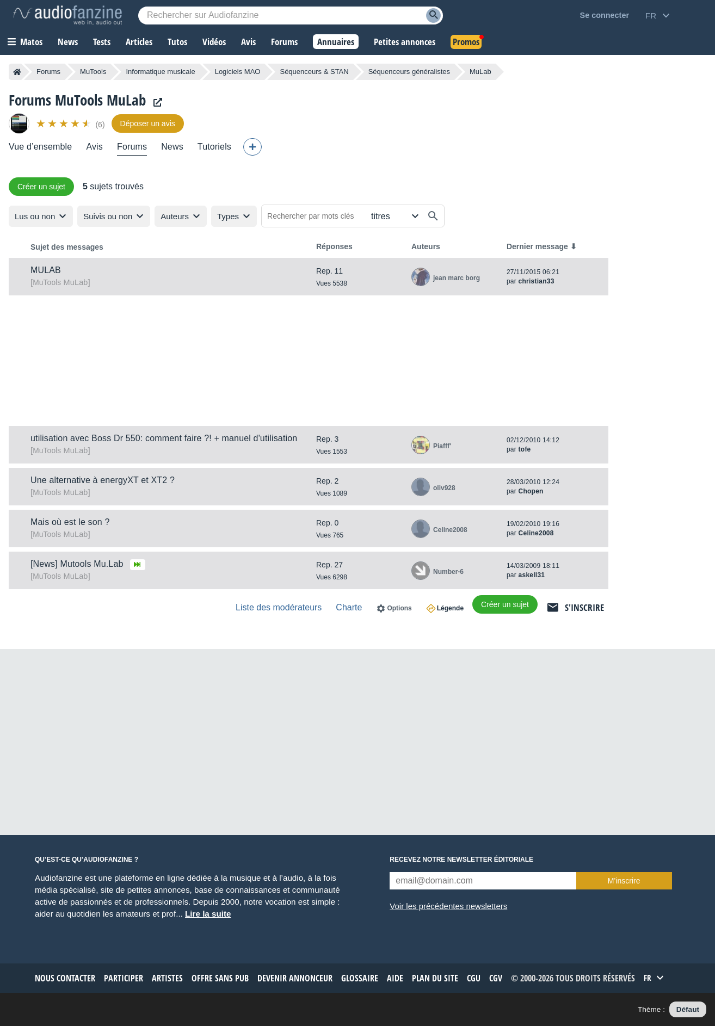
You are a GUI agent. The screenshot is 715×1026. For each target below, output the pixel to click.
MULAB (45, 270)
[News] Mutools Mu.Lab (77, 563)
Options (399, 608)
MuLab (60, 282)
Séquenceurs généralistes (409, 71)
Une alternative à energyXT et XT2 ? (102, 480)
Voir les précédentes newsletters (448, 906)
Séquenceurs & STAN (314, 71)
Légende (450, 608)
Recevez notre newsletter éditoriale (461, 859)
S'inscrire (584, 607)
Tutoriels (214, 146)
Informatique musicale (160, 71)
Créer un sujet (41, 186)
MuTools (93, 71)
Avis (94, 146)
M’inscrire (624, 880)
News (172, 146)
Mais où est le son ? (70, 522)
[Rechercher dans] (394, 216)
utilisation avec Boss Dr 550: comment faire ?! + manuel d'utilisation (163, 438)
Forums (48, 71)
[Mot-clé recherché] (290, 15)
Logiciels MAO (238, 71)
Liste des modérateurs (279, 607)
